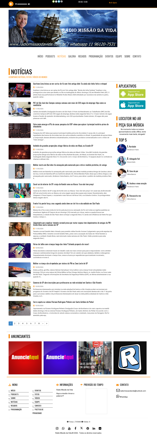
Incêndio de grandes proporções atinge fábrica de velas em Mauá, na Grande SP (63, 146)
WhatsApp (124, 397)
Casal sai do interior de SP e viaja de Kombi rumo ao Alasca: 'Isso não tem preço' (63, 184)
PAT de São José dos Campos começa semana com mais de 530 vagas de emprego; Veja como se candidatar (69, 104)
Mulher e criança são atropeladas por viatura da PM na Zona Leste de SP (60, 263)
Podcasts (50, 56)
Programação (96, 56)
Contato (137, 56)
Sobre (127, 56)
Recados (82, 56)
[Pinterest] (87, 428)
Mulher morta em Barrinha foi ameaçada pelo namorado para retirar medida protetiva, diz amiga (70, 165)
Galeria (72, 56)
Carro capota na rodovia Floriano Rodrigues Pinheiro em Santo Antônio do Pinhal (63, 302)
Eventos (109, 56)
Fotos (37, 394)
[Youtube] (69, 428)
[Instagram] (57, 428)
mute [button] (16, 4)
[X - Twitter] (81, 428)
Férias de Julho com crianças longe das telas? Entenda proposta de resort (61, 244)
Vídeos (37, 398)
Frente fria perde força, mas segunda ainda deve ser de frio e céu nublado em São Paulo (66, 203)
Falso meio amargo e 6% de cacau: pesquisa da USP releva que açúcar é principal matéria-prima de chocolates (71, 125)
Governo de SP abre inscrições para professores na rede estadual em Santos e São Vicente (67, 283)
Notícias (61, 56)
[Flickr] (100, 428)
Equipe (119, 56)
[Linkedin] (93, 428)
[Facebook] (75, 428)
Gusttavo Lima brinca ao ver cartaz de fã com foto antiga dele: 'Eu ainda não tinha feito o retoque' (70, 84)
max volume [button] (29, 4)
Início (40, 56)
